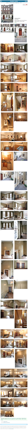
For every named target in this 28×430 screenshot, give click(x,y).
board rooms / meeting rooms (11, 418)
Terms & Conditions (11, 428)
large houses (17, 2)
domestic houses (12, 2)
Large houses (5, 421)
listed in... (15, 22)
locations (7, 2)
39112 (21, 2)
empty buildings (18, 418)
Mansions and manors (6, 422)
